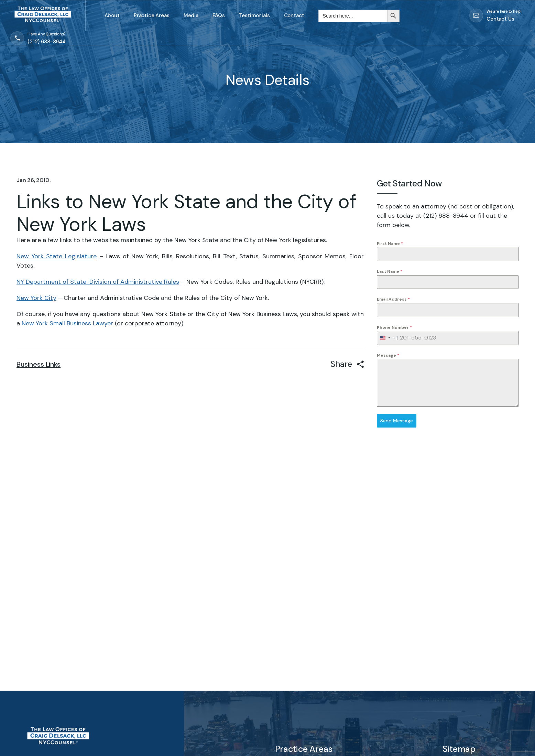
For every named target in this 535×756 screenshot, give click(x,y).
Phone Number (394, 327)
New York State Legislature (57, 256)
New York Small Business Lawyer (67, 323)
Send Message (396, 421)
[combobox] (387, 338)
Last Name (389, 271)
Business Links (39, 364)
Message (388, 355)
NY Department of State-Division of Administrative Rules (98, 282)
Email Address (393, 299)
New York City (36, 298)
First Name (390, 243)
